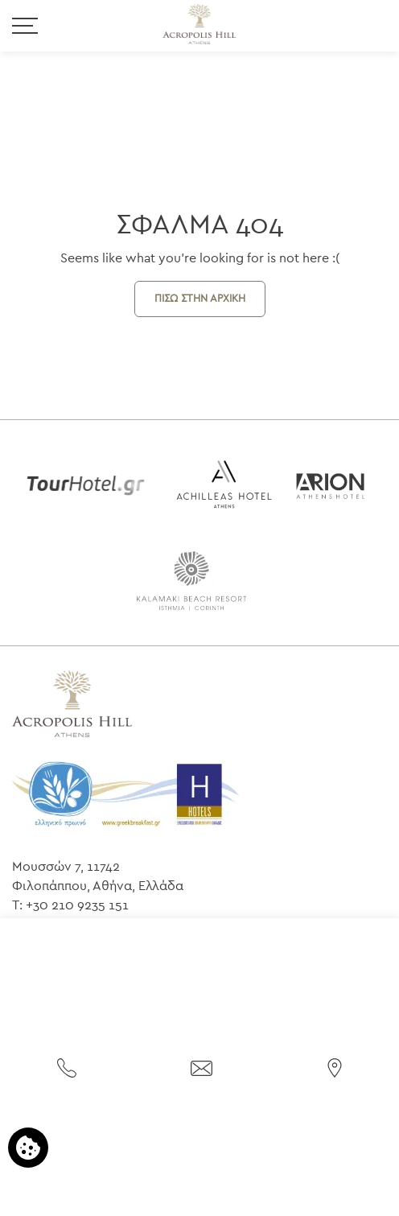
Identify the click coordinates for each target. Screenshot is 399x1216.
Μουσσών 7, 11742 (66, 866)
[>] (25, 25)
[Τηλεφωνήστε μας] (66, 1067)
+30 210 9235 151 (77, 905)
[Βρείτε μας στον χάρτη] (334, 1067)
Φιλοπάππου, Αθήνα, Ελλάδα (97, 886)
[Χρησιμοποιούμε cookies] (28, 1147)
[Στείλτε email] (201, 1067)
